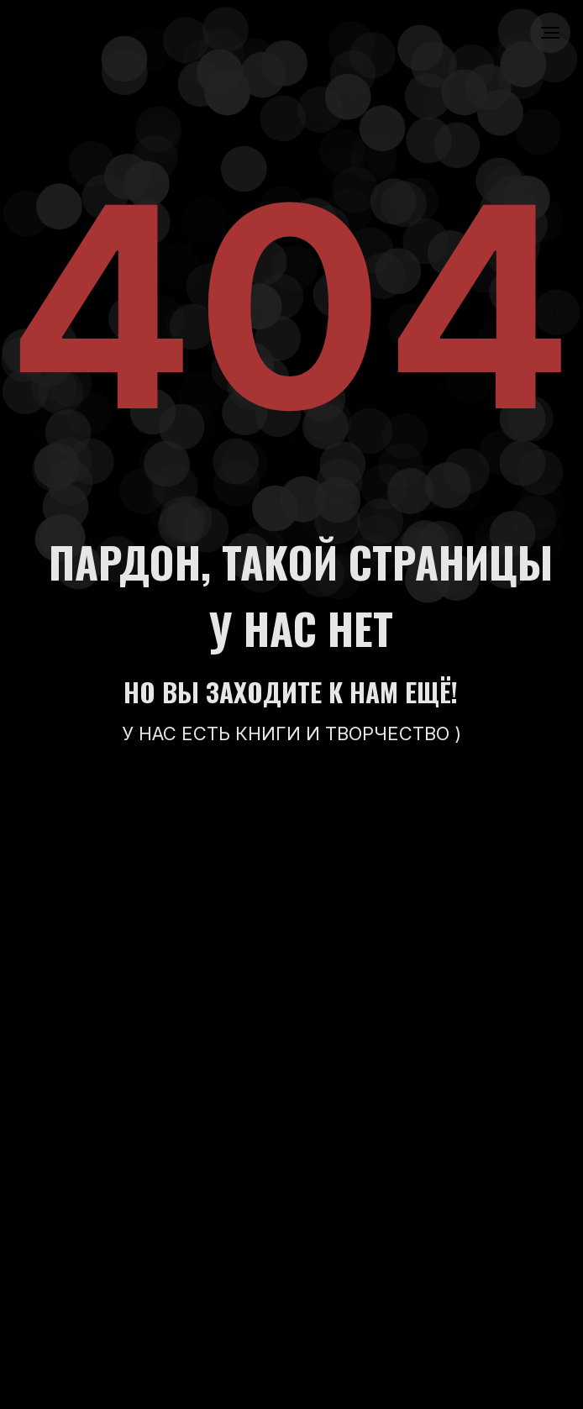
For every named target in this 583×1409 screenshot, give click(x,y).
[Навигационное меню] (550, 33)
